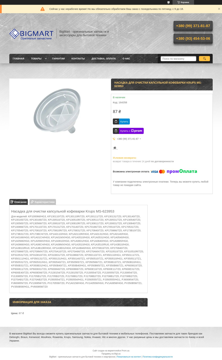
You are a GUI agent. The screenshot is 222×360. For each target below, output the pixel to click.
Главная (18, 58)
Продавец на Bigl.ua (111, 354)
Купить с (131, 130)
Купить (124, 121)
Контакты (78, 58)
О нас (126, 58)
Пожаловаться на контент (129, 357)
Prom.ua (125, 351)
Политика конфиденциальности (158, 357)
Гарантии (58, 58)
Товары (36, 58)
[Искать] (204, 58)
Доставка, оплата (104, 58)
